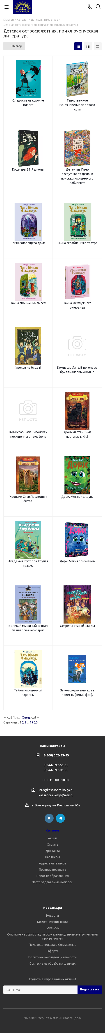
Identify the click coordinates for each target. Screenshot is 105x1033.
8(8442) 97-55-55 (56, 765)
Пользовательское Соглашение (52, 944)
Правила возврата (52, 869)
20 (36, 722)
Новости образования (53, 876)
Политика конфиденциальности (52, 957)
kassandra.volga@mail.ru (56, 795)
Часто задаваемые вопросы (52, 882)
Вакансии (52, 928)
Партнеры (52, 857)
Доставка (53, 851)
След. (26, 717)
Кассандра (52, 908)
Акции (52, 838)
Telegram (60, 818)
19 (31, 722)
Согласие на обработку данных (52, 963)
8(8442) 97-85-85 (56, 770)
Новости (52, 915)
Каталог (53, 830)
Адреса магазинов (52, 863)
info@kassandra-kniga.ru (56, 790)
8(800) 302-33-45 (56, 755)
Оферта (53, 951)
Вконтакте (49, 818)
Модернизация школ (52, 922)
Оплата (52, 844)
